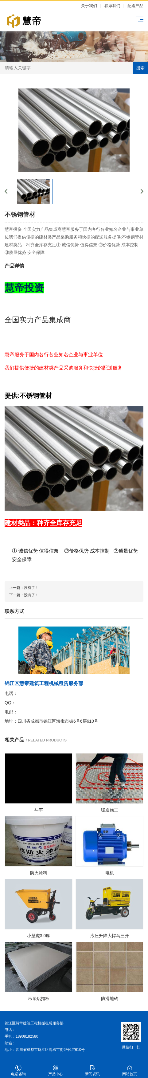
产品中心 (55, 1070)
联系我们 (112, 5)
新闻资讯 (92, 1070)
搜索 (140, 67)
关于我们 (89, 5)
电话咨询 (18, 1070)
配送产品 (135, 5)
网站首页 (129, 1070)
